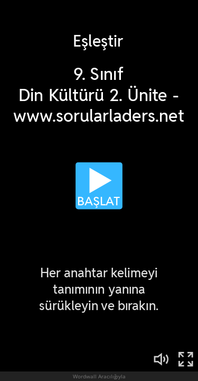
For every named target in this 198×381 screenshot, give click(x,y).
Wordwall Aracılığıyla (99, 376)
